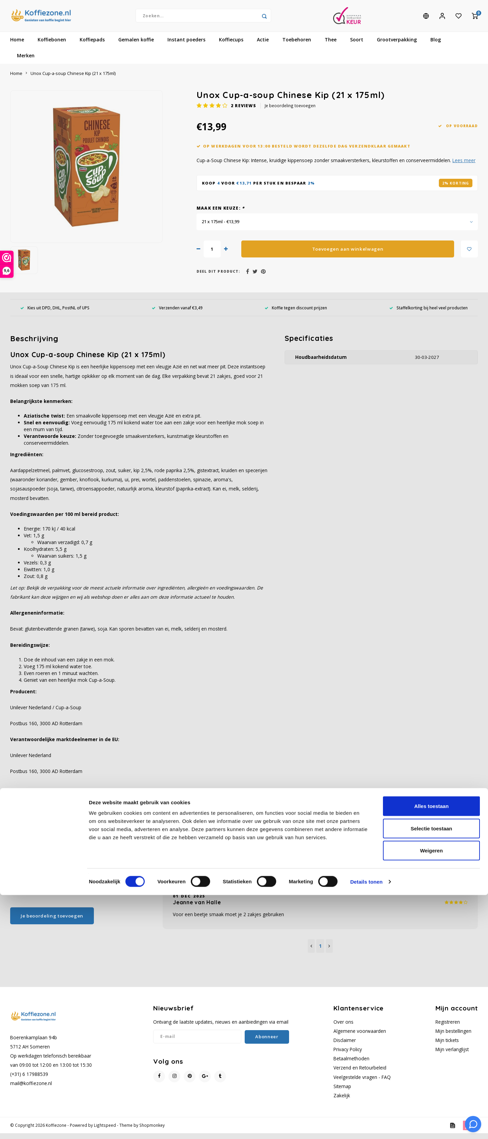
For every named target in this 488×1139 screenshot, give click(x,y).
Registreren (447, 1027)
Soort (356, 45)
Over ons (343, 1027)
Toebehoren (296, 45)
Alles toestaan (431, 1050)
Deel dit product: (218, 277)
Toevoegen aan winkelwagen (348, 255)
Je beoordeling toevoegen (290, 111)
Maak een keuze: (220, 214)
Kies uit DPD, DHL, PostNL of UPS (54, 313)
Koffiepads (92, 45)
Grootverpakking (397, 45)
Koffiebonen (52, 45)
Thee (331, 45)
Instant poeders (186, 45)
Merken (26, 61)
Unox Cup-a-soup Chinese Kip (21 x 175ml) (73, 79)
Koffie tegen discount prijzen (296, 313)
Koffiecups (231, 45)
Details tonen (366, 1125)
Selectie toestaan (431, 1072)
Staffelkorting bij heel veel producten (428, 313)
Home (17, 45)
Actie (263, 45)
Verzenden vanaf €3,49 (177, 313)
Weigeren (431, 1094)
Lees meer (463, 166)
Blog (435, 45)
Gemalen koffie (136, 45)
